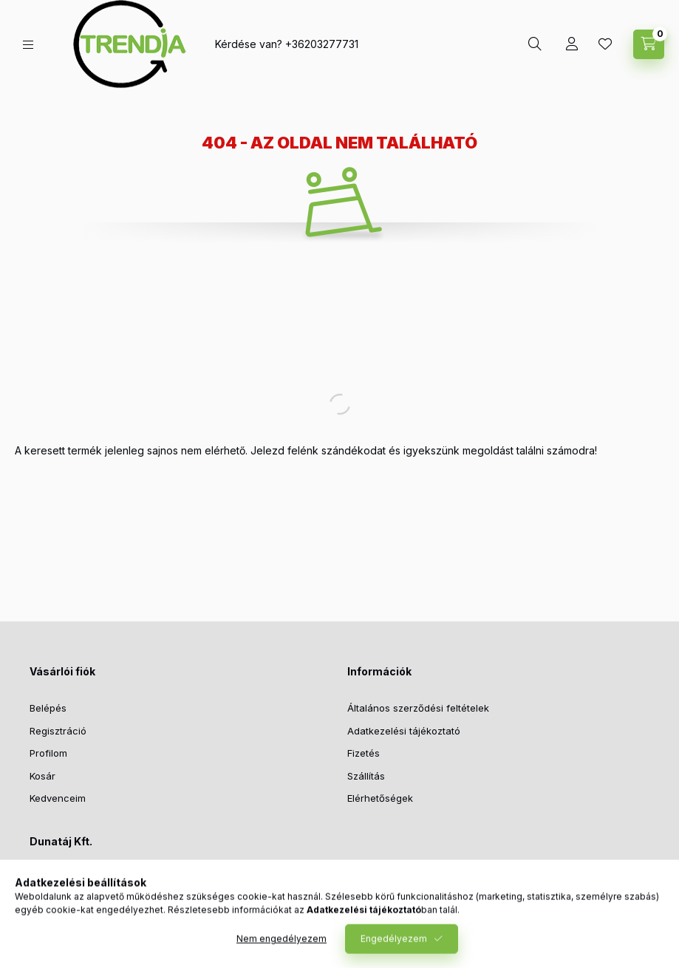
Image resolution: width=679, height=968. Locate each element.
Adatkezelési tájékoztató (403, 731)
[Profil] (572, 44)
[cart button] (648, 44)
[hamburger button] (28, 44)
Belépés (48, 708)
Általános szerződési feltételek (418, 708)
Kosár (42, 776)
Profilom (48, 753)
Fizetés (363, 753)
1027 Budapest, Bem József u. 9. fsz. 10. (139, 879)
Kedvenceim (58, 798)
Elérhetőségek (380, 798)
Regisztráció (58, 731)
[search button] (535, 44)
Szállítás (366, 776)
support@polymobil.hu (98, 924)
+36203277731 (321, 44)
